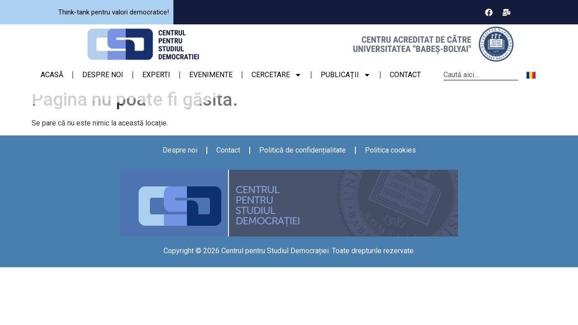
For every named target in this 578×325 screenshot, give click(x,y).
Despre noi (180, 150)
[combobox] (480, 75)
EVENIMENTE (211, 74)
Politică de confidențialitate (302, 150)
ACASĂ (52, 74)
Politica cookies (390, 150)
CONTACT (405, 74)
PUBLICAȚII (346, 75)
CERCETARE (277, 75)
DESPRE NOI (102, 74)
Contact (228, 150)
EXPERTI (156, 74)
